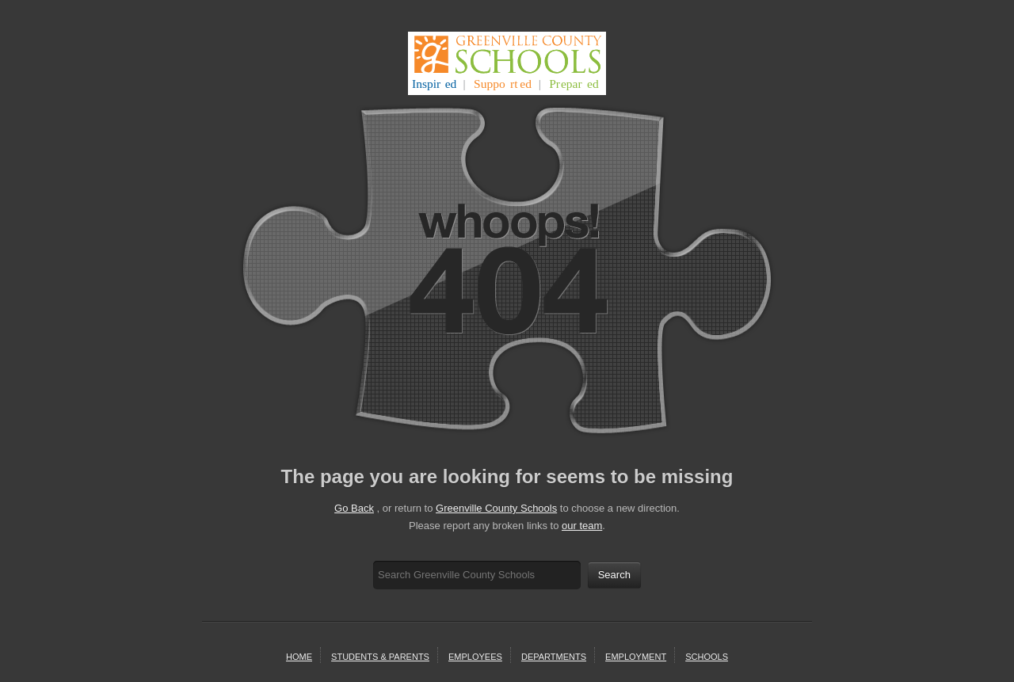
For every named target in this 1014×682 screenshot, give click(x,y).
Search (614, 575)
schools (706, 656)
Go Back (354, 508)
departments (553, 656)
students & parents (380, 656)
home (299, 656)
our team (582, 526)
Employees (475, 656)
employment (635, 656)
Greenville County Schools (496, 508)
